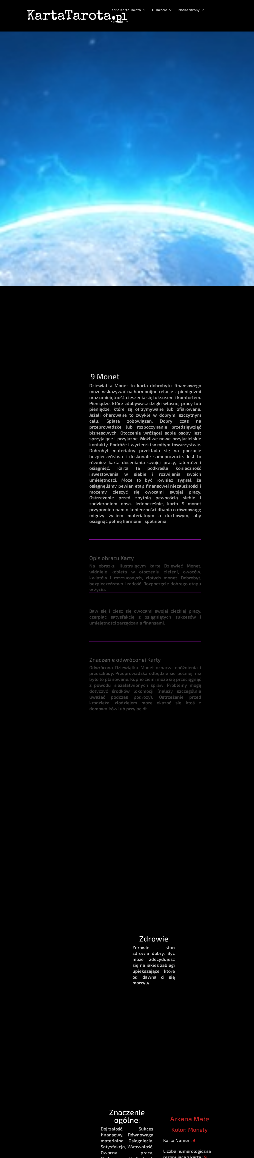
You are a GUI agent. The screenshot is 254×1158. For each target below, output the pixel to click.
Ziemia (111, 764)
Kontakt (117, 22)
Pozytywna (205, 767)
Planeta (142, 745)
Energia (205, 745)
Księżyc (142, 764)
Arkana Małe (189, 1119)
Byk (173, 764)
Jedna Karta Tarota (125, 10)
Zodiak (174, 745)
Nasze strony (189, 10)
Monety (198, 1129)
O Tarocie (159, 10)
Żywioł (111, 745)
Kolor (178, 1129)
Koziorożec (174, 773)
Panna (173, 781)
